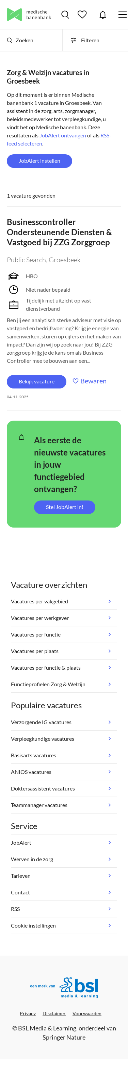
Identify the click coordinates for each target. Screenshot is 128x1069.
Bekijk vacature (36, 381)
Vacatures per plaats (35, 651)
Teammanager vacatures (39, 805)
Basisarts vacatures (33, 755)
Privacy (28, 1013)
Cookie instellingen (33, 925)
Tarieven (21, 875)
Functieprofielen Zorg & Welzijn (48, 684)
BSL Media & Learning (47, 1028)
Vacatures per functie (36, 634)
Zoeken (20, 40)
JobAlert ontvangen (62, 135)
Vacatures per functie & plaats (46, 667)
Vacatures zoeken (65, 14)
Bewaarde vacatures (83, 14)
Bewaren (93, 381)
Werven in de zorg (32, 859)
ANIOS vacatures (31, 772)
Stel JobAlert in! (64, 507)
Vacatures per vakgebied (39, 601)
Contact (20, 892)
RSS (15, 909)
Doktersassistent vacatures (43, 788)
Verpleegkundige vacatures (42, 738)
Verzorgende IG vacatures (41, 722)
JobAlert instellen (39, 160)
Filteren (84, 40)
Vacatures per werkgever (40, 618)
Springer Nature (64, 1037)
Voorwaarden (87, 1013)
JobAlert (103, 14)
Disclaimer (54, 1013)
